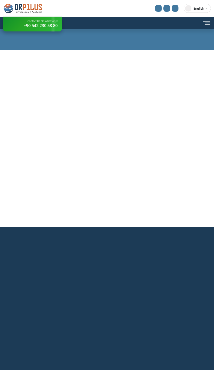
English (194, 8)
